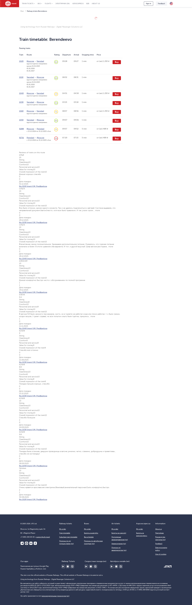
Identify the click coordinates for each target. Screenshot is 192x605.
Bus (39, 4)
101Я (21, 77)
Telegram (22, 543)
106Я (21, 111)
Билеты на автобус (91, 533)
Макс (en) (26, 543)
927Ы (21, 138)
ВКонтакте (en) (31, 543)
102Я (21, 61)
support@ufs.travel (43, 537)
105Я (21, 120)
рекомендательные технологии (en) (55, 596)
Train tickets (28, 4)
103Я (21, 102)
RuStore (72, 566)
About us (96, 4)
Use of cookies (160, 554)
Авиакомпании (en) (119, 544)
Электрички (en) (62, 4)
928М (21, 129)
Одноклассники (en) (35, 543)
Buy (117, 62)
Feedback (161, 4)
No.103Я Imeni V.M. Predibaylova (33, 222)
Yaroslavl (40, 61)
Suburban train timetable (68, 537)
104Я (21, 93)
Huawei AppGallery (67, 566)
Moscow (30, 61)
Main (22, 11)
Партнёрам (159, 533)
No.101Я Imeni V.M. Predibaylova (33, 186)
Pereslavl (40, 129)
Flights (48, 4)
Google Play (63, 566)
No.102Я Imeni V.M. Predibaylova (33, 499)
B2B (87, 4)
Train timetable (64, 533)
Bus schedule (89, 537)
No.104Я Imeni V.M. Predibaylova (33, 259)
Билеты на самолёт (119, 533)
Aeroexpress (78, 4)
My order (62, 529)
